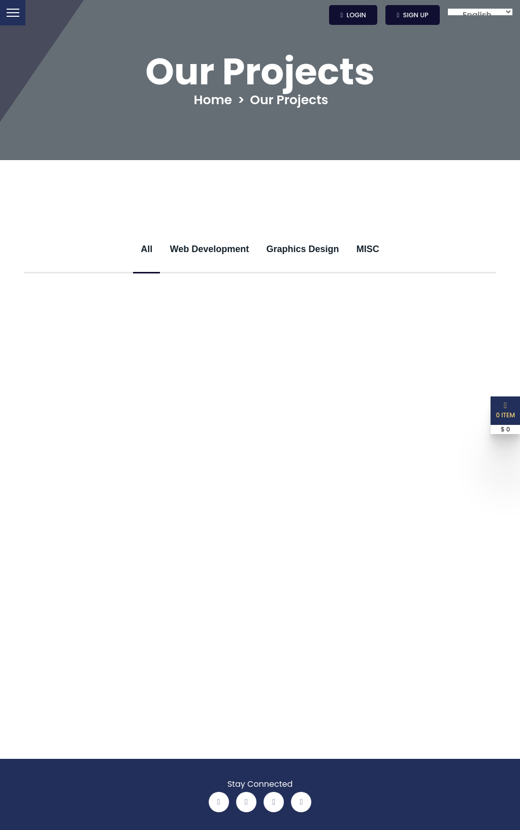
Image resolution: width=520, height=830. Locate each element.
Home (213, 100)
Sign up (413, 15)
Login (353, 15)
